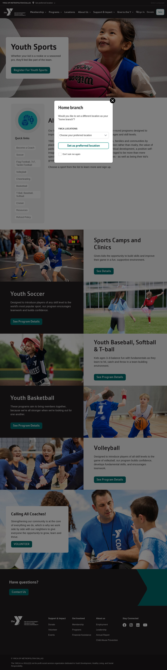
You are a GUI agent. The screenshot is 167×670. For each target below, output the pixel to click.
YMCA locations (67, 129)
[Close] (113, 100)
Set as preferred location (83, 146)
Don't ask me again (69, 154)
